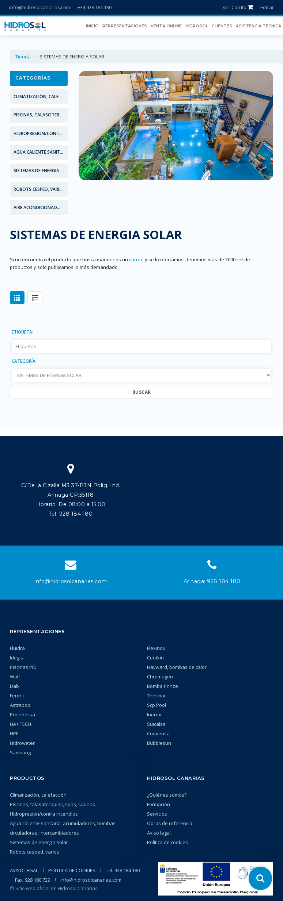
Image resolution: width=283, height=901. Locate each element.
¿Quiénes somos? (166, 795)
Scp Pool (156, 705)
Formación (158, 804)
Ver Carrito (238, 7)
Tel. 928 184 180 (123, 870)
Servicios (157, 813)
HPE (14, 733)
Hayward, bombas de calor (177, 667)
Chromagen (160, 676)
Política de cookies (167, 842)
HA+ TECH (20, 724)
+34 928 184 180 (95, 7)
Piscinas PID (23, 667)
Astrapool (20, 705)
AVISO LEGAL (24, 870)
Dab (14, 686)
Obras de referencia (169, 823)
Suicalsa (156, 724)
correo (136, 259)
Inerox (154, 714)
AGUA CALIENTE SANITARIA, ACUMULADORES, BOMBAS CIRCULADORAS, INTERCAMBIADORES (41, 152)
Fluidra (17, 648)
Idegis (16, 657)
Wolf (15, 676)
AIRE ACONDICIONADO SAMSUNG (41, 207)
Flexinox (156, 648)
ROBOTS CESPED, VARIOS (39, 189)
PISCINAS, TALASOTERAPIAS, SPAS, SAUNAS (41, 115)
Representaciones (37, 631)
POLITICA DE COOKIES (71, 870)
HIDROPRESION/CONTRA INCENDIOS (41, 133)
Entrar (267, 7)
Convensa (158, 733)
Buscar (141, 392)
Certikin (155, 657)
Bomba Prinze (162, 686)
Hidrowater (22, 743)
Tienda (23, 56)
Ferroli (17, 695)
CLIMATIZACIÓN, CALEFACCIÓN (41, 96)
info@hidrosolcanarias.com (39, 7)
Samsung (20, 752)
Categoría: (24, 361)
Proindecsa (22, 714)
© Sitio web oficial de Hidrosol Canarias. (54, 888)
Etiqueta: (22, 332)
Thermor (156, 695)
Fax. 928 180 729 (32, 880)
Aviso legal (159, 832)
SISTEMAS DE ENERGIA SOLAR (41, 171)
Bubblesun (159, 743)
